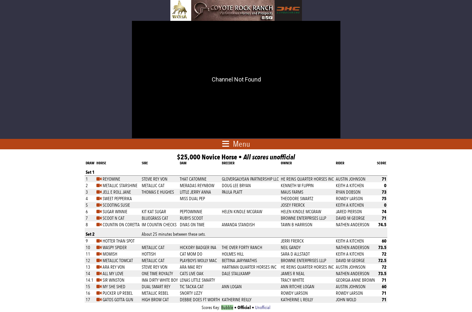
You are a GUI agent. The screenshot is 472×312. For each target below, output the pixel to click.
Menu (241, 144)
